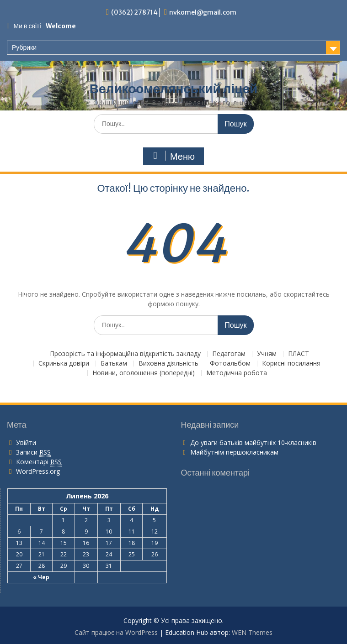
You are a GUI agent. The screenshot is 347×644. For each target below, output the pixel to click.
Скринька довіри (63, 364)
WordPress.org (38, 471)
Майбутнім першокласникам (234, 452)
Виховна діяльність (168, 364)
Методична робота (236, 373)
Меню (172, 156)
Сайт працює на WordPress (116, 632)
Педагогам (229, 354)
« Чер (41, 577)
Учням (267, 354)
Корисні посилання (291, 364)
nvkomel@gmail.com (202, 12)
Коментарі (39, 461)
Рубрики (24, 47)
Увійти (26, 442)
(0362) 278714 (134, 12)
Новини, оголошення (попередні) (143, 373)
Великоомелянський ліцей (173, 88)
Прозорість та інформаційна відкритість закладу (125, 354)
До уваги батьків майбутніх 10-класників (253, 442)
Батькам (114, 364)
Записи (33, 452)
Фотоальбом (230, 364)
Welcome (61, 26)
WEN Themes (252, 632)
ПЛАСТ (298, 354)
